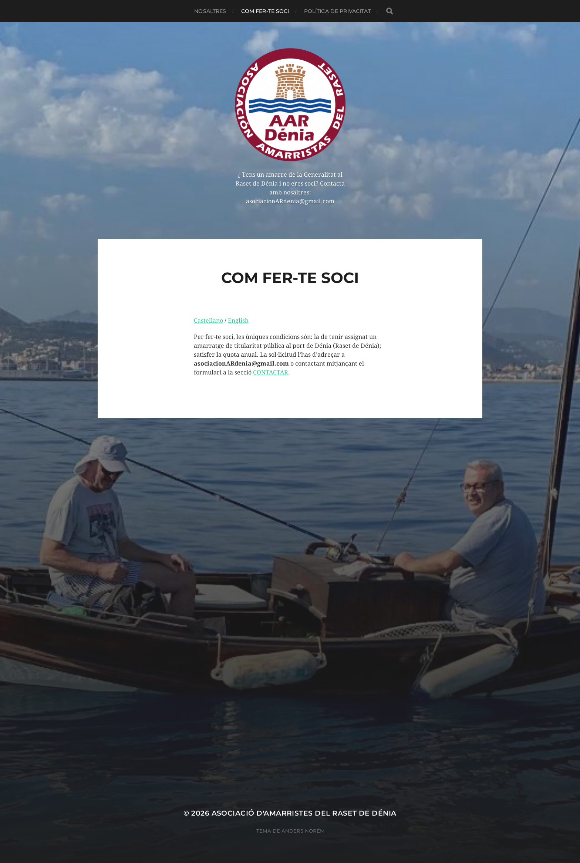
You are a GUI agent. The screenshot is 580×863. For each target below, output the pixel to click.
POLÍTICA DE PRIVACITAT (337, 11)
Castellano (208, 320)
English (238, 320)
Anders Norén (302, 831)
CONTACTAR (270, 372)
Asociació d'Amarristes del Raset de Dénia (304, 813)
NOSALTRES (210, 11)
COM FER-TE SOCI (265, 11)
